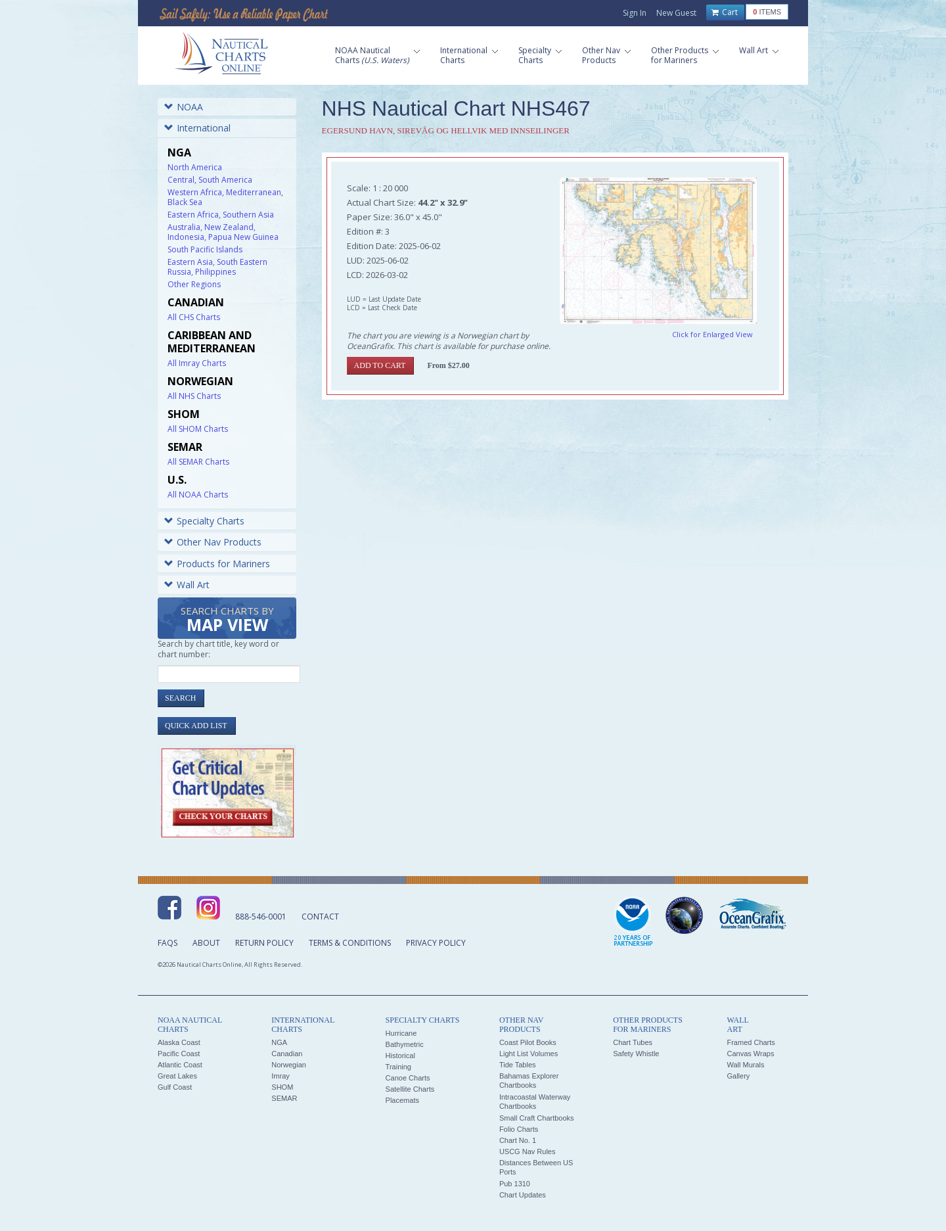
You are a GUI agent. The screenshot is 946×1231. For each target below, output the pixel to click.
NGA (279, 1042)
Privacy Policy (436, 942)
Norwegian (288, 1065)
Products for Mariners (217, 563)
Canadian (286, 1053)
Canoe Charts (408, 1078)
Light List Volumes (528, 1053)
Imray (280, 1076)
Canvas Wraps (750, 1053)
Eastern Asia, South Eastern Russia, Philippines (217, 266)
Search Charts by (227, 620)
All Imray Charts (197, 363)
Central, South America (210, 179)
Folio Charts (518, 1129)
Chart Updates (522, 1195)
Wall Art (187, 584)
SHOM (282, 1087)
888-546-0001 (260, 916)
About (206, 942)
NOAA (183, 107)
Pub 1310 (514, 1184)
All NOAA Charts (198, 494)
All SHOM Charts (198, 428)
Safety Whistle (636, 1053)
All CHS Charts (194, 317)
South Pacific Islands (205, 249)
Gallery (738, 1076)
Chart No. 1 (517, 1140)
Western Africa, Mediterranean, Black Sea (225, 197)
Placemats (402, 1100)
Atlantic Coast (180, 1065)
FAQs (167, 942)
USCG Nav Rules (527, 1151)
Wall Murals (745, 1065)
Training (398, 1067)
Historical (400, 1055)
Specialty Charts (204, 521)
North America (195, 167)
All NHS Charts (194, 396)
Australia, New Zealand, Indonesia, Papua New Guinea (223, 232)
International (197, 128)
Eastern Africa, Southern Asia (221, 214)
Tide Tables (517, 1065)
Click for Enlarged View (712, 334)
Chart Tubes (632, 1042)
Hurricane (401, 1033)
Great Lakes (177, 1076)
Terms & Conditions (350, 942)
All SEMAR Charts (198, 461)
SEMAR (284, 1098)
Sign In (634, 12)
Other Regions (194, 284)
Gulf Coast (175, 1087)
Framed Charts (751, 1042)
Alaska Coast (179, 1042)
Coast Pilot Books (527, 1042)
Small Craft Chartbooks (536, 1118)
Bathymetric (405, 1044)
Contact (320, 916)
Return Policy (264, 942)
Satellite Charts (410, 1089)
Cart (724, 12)
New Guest (676, 12)
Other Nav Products (212, 542)
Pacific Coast (179, 1053)
